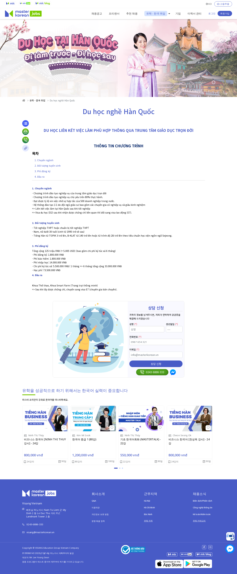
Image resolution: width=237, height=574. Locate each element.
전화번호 (135, 336)
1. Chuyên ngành (44, 160)
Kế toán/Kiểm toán (202, 514)
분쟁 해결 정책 (98, 521)
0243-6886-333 (155, 372)
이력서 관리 (194, 13)
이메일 (134, 349)
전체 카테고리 (199, 520)
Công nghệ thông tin (202, 507)
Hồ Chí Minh (149, 507)
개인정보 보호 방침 (100, 514)
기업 (178, 13)
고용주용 (224, 4)
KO (210, 3)
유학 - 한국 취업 (155, 13)
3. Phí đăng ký (42, 171)
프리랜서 (114, 13)
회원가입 (224, 13)
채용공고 (97, 13)
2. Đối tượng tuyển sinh (48, 165)
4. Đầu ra (39, 176)
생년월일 (172, 324)
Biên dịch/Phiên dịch (202, 500)
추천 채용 (132, 13)
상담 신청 (156, 364)
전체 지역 (148, 520)
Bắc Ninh (148, 514)
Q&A (94, 500)
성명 (133, 324)
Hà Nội (147, 500)
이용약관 (96, 507)
